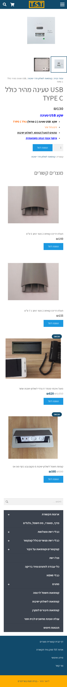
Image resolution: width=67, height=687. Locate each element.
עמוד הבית (58, 78)
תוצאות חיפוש (51, 628)
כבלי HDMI (53, 575)
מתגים (33, 584)
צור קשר (59, 665)
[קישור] (36, 4)
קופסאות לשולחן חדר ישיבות (40, 78)
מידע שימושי (57, 657)
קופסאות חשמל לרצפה (46, 593)
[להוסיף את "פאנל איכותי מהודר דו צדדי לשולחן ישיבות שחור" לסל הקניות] (53, 401)
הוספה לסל (42, 147)
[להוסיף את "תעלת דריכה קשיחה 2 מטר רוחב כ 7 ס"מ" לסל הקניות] (53, 323)
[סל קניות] (12, 4)
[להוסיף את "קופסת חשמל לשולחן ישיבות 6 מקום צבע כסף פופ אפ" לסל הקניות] (53, 479)
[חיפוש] (5, 4)
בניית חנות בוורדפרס (27, 681)
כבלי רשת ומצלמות (33, 532)
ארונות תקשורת (33, 514)
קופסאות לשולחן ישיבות (45, 601)
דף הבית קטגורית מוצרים (51, 641)
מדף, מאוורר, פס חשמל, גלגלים (41, 523)
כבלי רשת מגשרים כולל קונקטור (33, 540)
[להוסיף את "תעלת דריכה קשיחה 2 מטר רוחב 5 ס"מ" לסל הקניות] (53, 246)
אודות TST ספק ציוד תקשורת (49, 649)
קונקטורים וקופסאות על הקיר (33, 549)
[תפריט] (62, 4)
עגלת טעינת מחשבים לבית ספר (41, 619)
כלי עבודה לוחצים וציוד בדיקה (42, 566)
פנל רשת (54, 558)
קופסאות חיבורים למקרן (45, 610)
